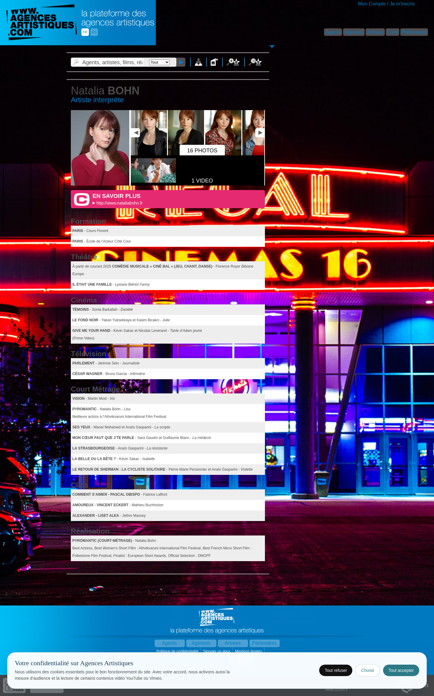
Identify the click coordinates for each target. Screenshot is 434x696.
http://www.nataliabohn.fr (119, 203)
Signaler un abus (217, 651)
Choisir (367, 670)
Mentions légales (249, 651)
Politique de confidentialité (178, 651)
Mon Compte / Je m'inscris (386, 3)
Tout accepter (401, 670)
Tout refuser (336, 670)
